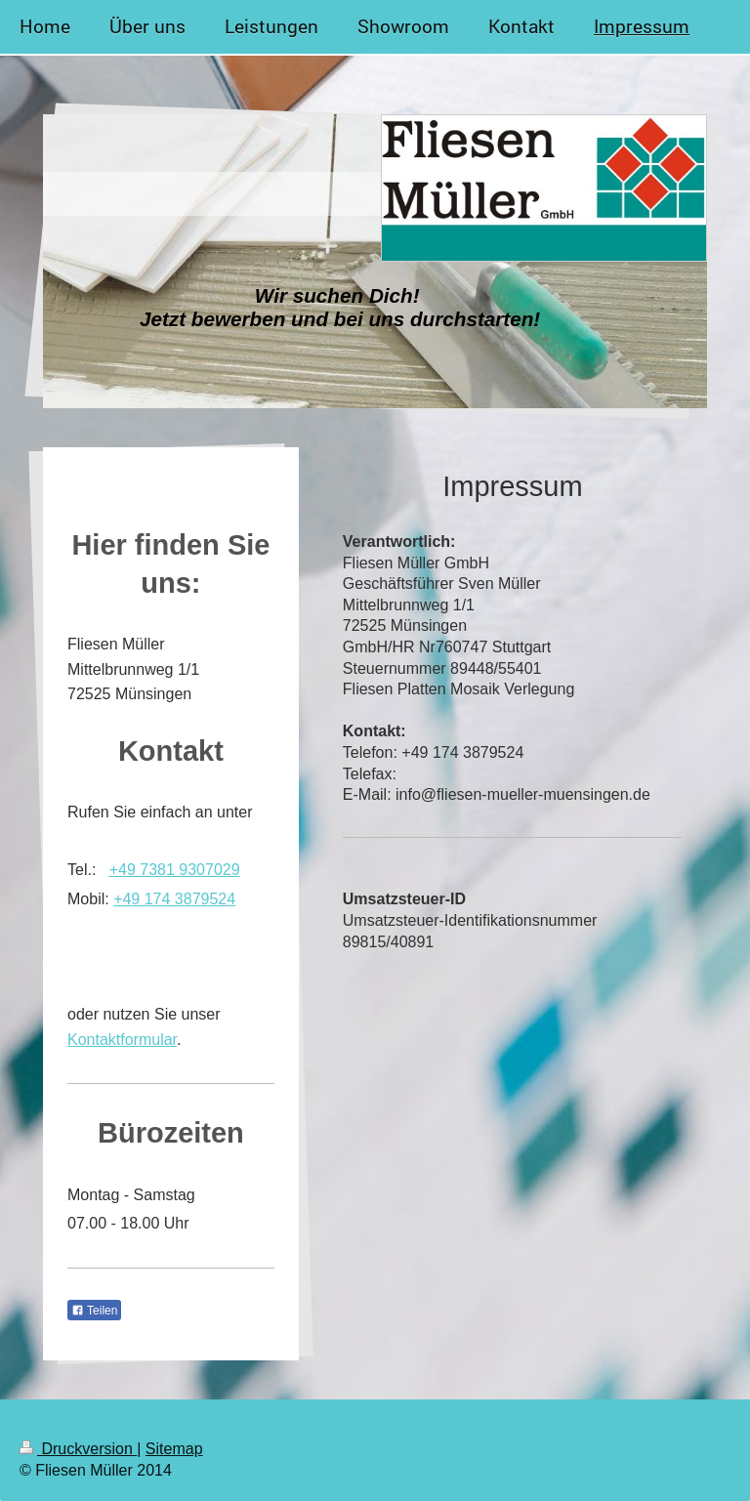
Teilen (94, 1310)
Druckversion (78, 1448)
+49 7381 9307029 (174, 869)
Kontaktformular (122, 1039)
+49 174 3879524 (174, 899)
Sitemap (174, 1448)
